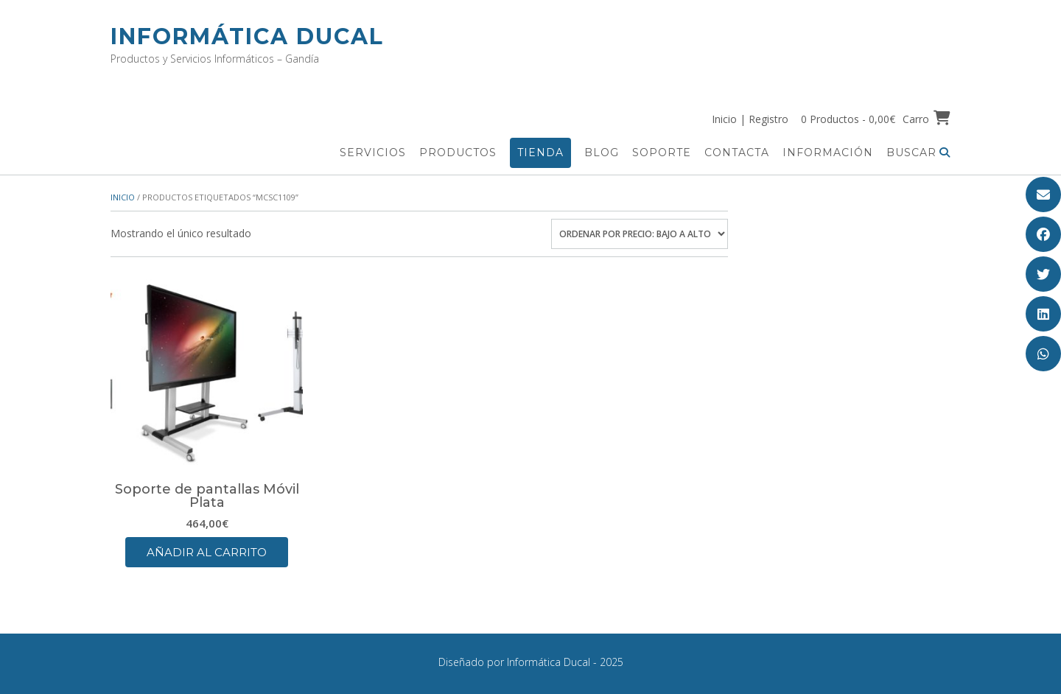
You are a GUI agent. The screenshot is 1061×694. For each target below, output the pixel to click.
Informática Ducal (247, 36)
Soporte (661, 152)
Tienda (540, 152)
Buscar (918, 152)
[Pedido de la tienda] (639, 234)
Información (827, 152)
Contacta (736, 152)
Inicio (123, 197)
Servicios (373, 152)
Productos (458, 152)
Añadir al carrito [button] (207, 552)
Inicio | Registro (750, 119)
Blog (601, 152)
